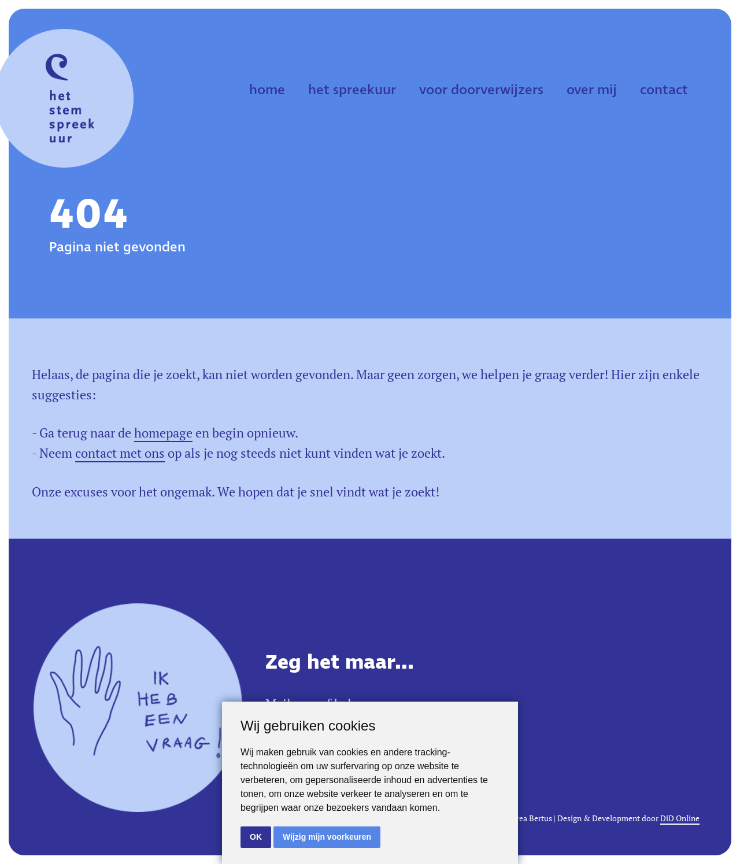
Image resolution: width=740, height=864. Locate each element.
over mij (592, 90)
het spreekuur (352, 90)
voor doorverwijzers (481, 90)
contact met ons (120, 453)
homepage (163, 433)
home (267, 90)
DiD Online (680, 818)
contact (664, 90)
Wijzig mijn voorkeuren (327, 836)
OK (256, 836)
